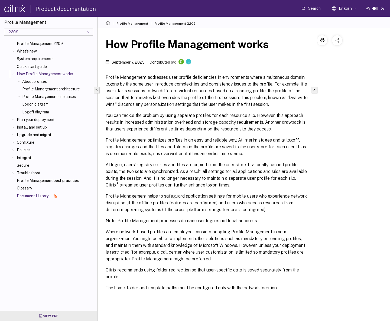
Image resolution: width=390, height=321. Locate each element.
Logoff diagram (35, 112)
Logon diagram (35, 104)
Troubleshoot (29, 173)
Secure (23, 165)
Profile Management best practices (48, 180)
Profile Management (132, 23)
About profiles (34, 81)
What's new (27, 51)
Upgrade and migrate (35, 135)
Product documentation (65, 9)
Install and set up (32, 127)
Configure (25, 142)
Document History (37, 196)
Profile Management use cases (49, 96)
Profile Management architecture (51, 89)
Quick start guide (32, 66)
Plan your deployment (36, 119)
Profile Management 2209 (40, 43)
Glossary (24, 188)
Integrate (25, 158)
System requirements (35, 59)
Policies (24, 150)
